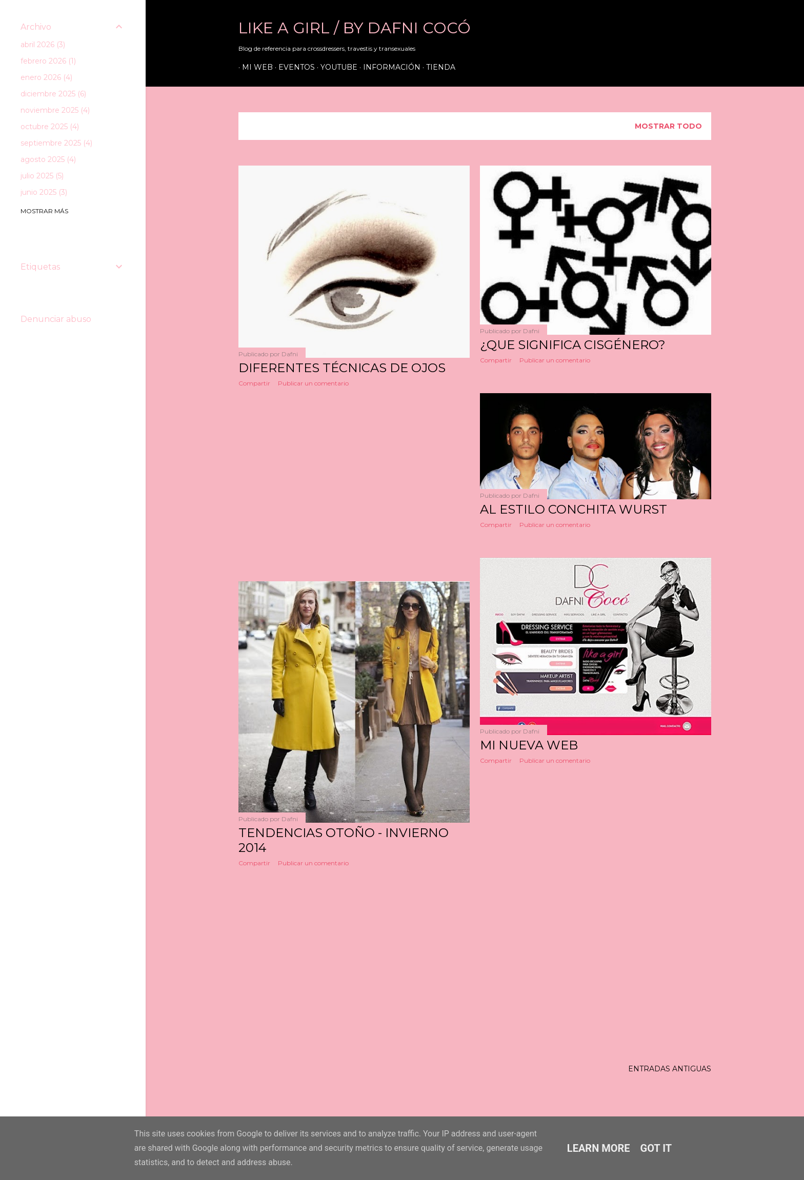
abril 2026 (43, 44)
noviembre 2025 (55, 110)
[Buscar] (695, 30)
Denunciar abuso (56, 319)
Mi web (253, 67)
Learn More (598, 1148)
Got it (656, 1148)
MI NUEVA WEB (529, 745)
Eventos (293, 67)
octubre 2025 (50, 126)
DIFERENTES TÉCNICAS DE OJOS (342, 367)
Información (388, 67)
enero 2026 (46, 77)
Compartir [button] (254, 383)
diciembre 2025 (53, 93)
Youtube (335, 67)
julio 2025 (42, 175)
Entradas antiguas (669, 1068)
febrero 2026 (48, 61)
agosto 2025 (48, 159)
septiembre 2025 (56, 143)
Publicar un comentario (313, 383)
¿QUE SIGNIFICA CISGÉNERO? (573, 344)
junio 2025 (44, 192)
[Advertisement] (354, 484)
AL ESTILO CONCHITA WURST (573, 509)
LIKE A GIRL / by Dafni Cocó (354, 27)
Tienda (437, 67)
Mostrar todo (668, 126)
